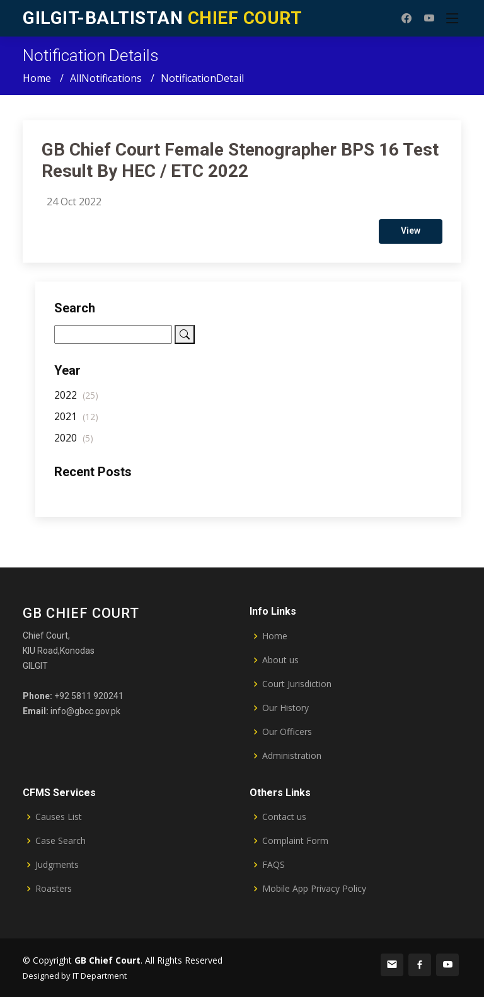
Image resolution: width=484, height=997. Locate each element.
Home (37, 78)
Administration (291, 755)
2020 (73, 443)
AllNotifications (106, 78)
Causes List (58, 816)
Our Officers (287, 731)
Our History (285, 708)
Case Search (60, 840)
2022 (76, 400)
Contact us (284, 816)
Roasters (53, 888)
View (410, 236)
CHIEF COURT (162, 18)
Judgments (57, 864)
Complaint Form (295, 840)
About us (280, 660)
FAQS (273, 864)
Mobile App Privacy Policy (314, 888)
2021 (76, 422)
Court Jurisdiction (296, 684)
